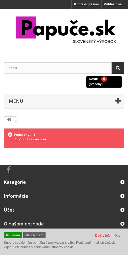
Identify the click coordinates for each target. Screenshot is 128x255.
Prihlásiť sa (113, 4)
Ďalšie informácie (107, 235)
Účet (9, 210)
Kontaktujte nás (86, 4)
